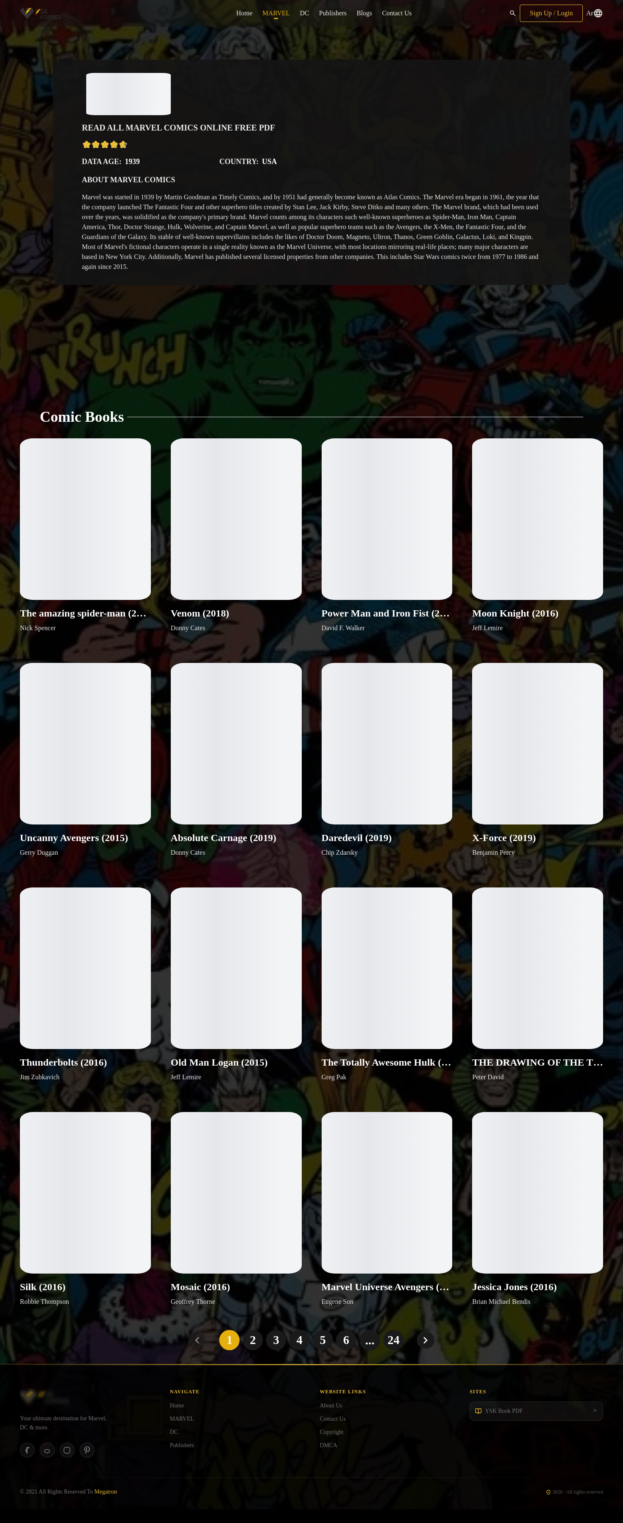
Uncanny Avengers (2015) (74, 845)
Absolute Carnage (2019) (223, 845)
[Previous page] (194, 1353)
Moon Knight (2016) (515, 617)
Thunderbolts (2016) (63, 1073)
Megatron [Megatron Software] (106, 1505)
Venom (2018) (200, 617)
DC (304, 13)
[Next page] (428, 1353)
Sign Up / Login (551, 13)
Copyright (332, 1445)
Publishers (333, 13)
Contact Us (397, 13)
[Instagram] (67, 1463)
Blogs (364, 13)
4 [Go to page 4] (299, 1353)
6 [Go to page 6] (347, 1353)
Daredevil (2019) (357, 845)
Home (244, 13)
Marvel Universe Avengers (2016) (387, 1301)
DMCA (328, 1458)
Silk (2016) (42, 1301)
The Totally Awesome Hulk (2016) (387, 1073)
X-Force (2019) (504, 845)
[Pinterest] (87, 1463)
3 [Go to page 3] (275, 1353)
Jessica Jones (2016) (514, 1301)
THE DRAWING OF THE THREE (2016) (537, 1073)
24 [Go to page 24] (396, 1353)
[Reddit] (47, 1463)
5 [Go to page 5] (323, 1353)
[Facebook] (27, 1463)
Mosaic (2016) (200, 1301)
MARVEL (276, 13)
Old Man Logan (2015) (219, 1073)
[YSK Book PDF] (536, 1424)
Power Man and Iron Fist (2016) (387, 617)
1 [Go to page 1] (227, 1353)
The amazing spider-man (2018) (85, 617)
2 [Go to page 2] (251, 1353)
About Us (331, 1419)
